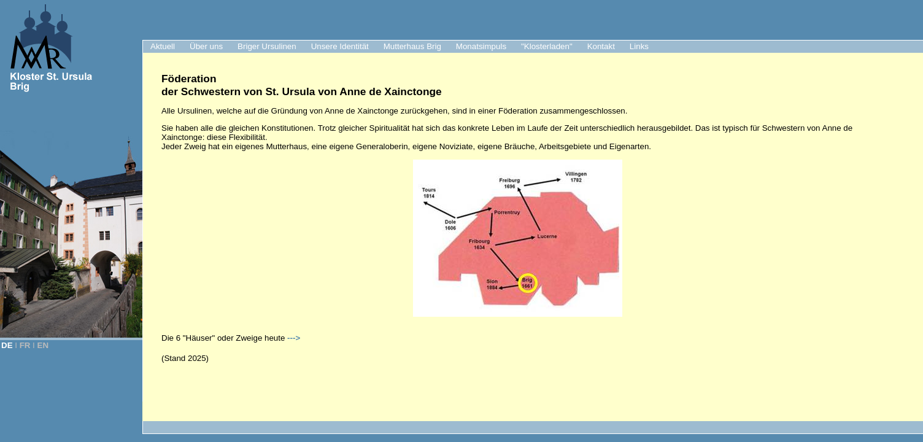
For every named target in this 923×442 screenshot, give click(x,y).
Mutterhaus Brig (412, 46)
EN (43, 345)
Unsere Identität (340, 46)
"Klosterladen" (547, 46)
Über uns (206, 46)
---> (293, 338)
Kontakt (601, 46)
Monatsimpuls (481, 46)
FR (25, 345)
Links (639, 46)
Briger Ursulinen (267, 46)
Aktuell (162, 46)
